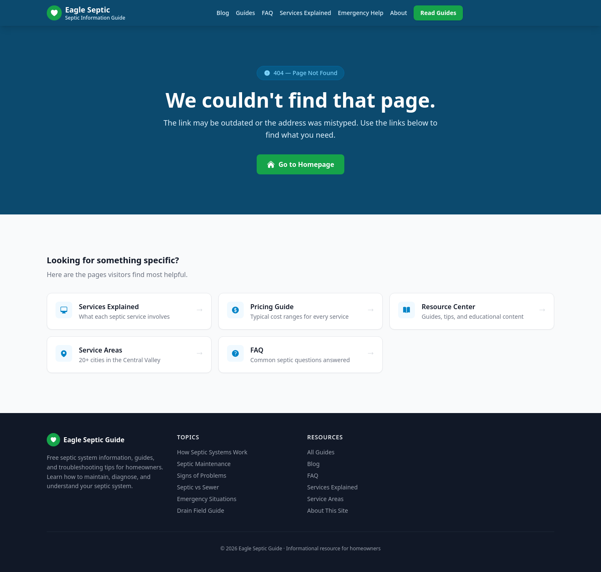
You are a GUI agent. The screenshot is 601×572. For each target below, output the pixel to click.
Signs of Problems (201, 475)
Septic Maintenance (204, 464)
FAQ (267, 13)
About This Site (327, 510)
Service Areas (325, 499)
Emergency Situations (206, 499)
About (398, 13)
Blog (223, 13)
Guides (245, 13)
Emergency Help (360, 13)
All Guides (320, 452)
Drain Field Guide (200, 510)
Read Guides (438, 13)
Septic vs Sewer (198, 487)
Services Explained (305, 13)
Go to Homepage (300, 164)
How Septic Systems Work (212, 452)
